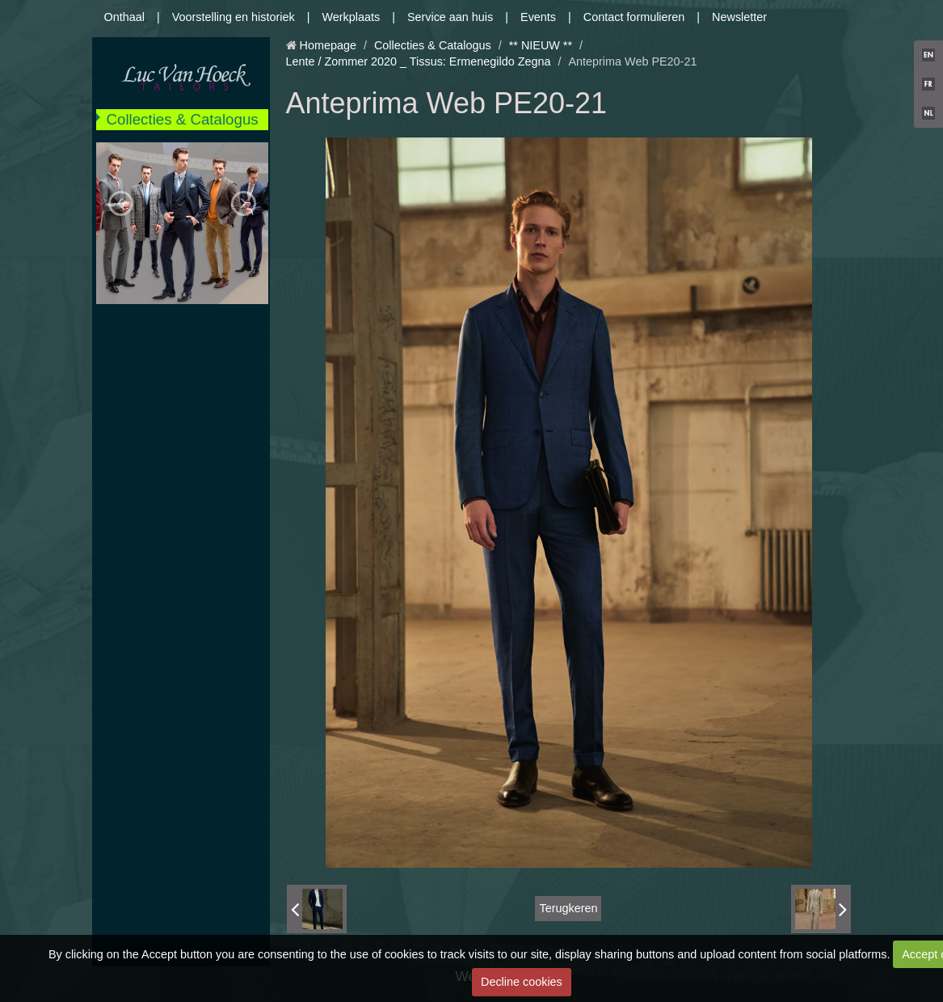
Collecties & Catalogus (183, 119)
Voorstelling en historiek (233, 17)
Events (538, 17)
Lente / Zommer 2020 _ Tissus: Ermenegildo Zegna (418, 61)
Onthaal (124, 17)
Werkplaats (351, 17)
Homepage (328, 45)
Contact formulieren (634, 17)
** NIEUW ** (540, 45)
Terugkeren (568, 908)
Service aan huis (450, 17)
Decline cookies (521, 981)
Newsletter (739, 17)
